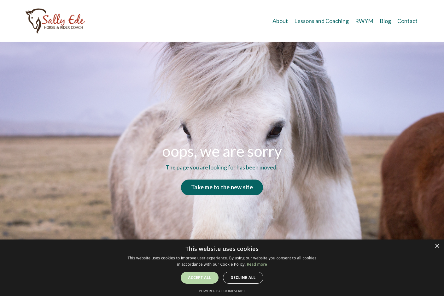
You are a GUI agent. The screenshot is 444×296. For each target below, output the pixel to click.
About (280, 20)
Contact (407, 20)
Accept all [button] (199, 277)
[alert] (222, 268)
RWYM (364, 20)
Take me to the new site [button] (222, 187)
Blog (385, 20)
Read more (257, 264)
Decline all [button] (243, 277)
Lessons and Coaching (321, 20)
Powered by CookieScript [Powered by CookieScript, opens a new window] (222, 290)
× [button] (437, 246)
